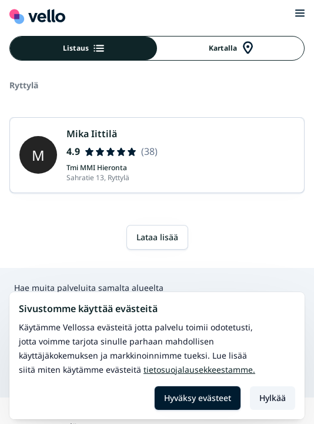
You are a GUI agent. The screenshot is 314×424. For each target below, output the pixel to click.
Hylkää (272, 397)
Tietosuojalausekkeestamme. (199, 369)
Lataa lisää (157, 237)
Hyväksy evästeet (197, 397)
